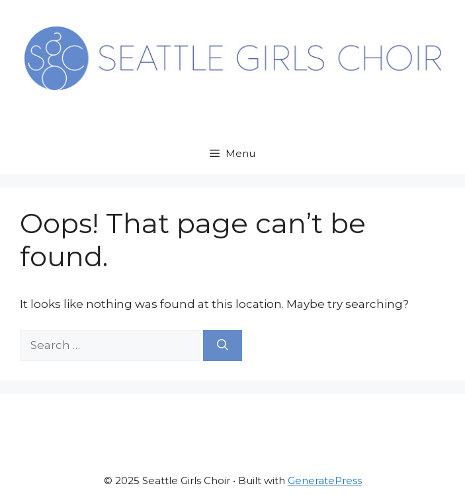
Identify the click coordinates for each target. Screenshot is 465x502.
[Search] (222, 346)
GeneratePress (325, 480)
